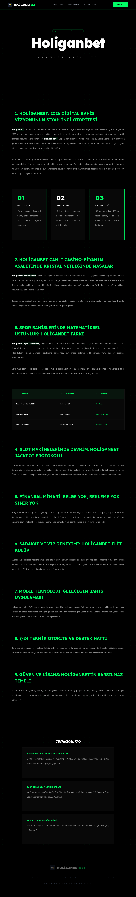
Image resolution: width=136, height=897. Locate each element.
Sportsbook (57, 4)
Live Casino (74, 4)
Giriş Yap (120, 4)
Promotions (90, 4)
